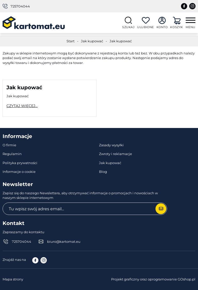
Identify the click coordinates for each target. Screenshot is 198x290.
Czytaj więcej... (22, 105)
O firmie (9, 145)
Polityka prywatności (20, 163)
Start (71, 41)
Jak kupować (92, 41)
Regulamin (12, 154)
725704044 (20, 6)
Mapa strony (13, 279)
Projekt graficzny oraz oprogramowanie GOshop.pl (153, 279)
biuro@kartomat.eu (63, 241)
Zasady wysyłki (111, 145)
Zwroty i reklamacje (115, 154)
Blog (103, 172)
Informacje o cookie (19, 172)
